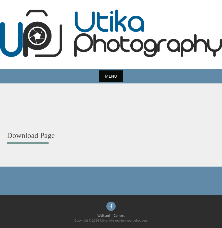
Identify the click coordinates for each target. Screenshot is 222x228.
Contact (119, 215)
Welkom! (103, 215)
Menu (111, 76)
